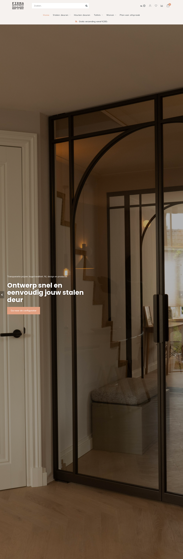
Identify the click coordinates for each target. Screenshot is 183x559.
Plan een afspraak (130, 15)
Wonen (110, 15)
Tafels (97, 15)
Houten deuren (82, 15)
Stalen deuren (60, 15)
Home (46, 15)
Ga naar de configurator (23, 310)
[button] (2, 294)
